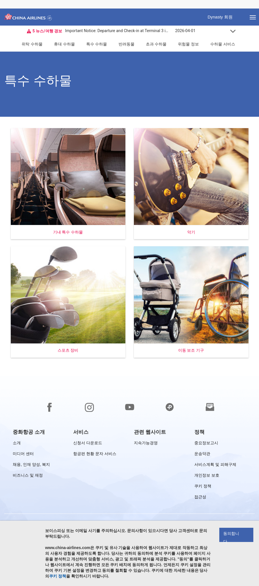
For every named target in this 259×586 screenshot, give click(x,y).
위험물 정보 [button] (188, 44)
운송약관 (202, 454)
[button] (68, 183)
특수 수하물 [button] (96, 44)
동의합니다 (231, 536)
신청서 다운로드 (87, 443)
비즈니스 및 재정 (28, 476)
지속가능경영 (146, 443)
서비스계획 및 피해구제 (215, 465)
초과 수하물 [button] (156, 44)
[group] (29, 432)
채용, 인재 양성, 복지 (31, 465)
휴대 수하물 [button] (64, 44)
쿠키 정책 (202, 487)
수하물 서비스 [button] (222, 44)
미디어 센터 (23, 454)
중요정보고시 (206, 443)
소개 (17, 443)
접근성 (200, 497)
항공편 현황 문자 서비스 (94, 454)
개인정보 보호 (206, 476)
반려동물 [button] (126, 44)
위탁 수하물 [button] (32, 44)
